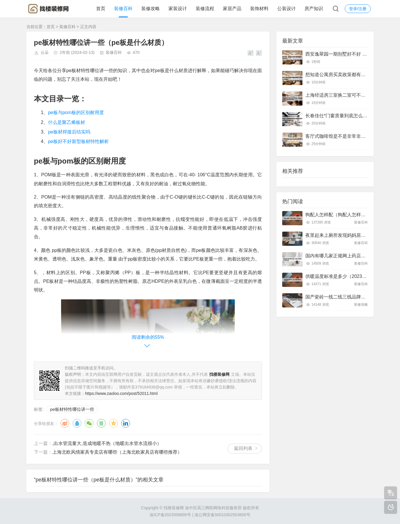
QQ (77, 423)
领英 (125, 423)
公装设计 (286, 8)
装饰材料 (259, 8)
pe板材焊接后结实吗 (69, 131)
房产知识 (313, 8)
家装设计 (177, 8)
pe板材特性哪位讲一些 (72, 409)
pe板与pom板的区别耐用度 (76, 112)
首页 (100, 8)
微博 (64, 423)
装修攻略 (150, 8)
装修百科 (123, 8)
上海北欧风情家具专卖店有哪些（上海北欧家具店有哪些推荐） (117, 452)
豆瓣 (101, 423)
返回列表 (243, 448)
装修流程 (205, 8)
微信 (89, 423)
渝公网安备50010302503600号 (222, 514)
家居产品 (232, 8)
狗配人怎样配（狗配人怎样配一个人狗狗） (349, 214)
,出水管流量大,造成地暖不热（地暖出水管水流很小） (107, 443)
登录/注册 (357, 8)
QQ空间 (113, 423)
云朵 (45, 52)
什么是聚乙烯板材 (66, 122)
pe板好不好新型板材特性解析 (78, 141)
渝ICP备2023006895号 (170, 514)
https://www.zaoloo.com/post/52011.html (121, 393)
